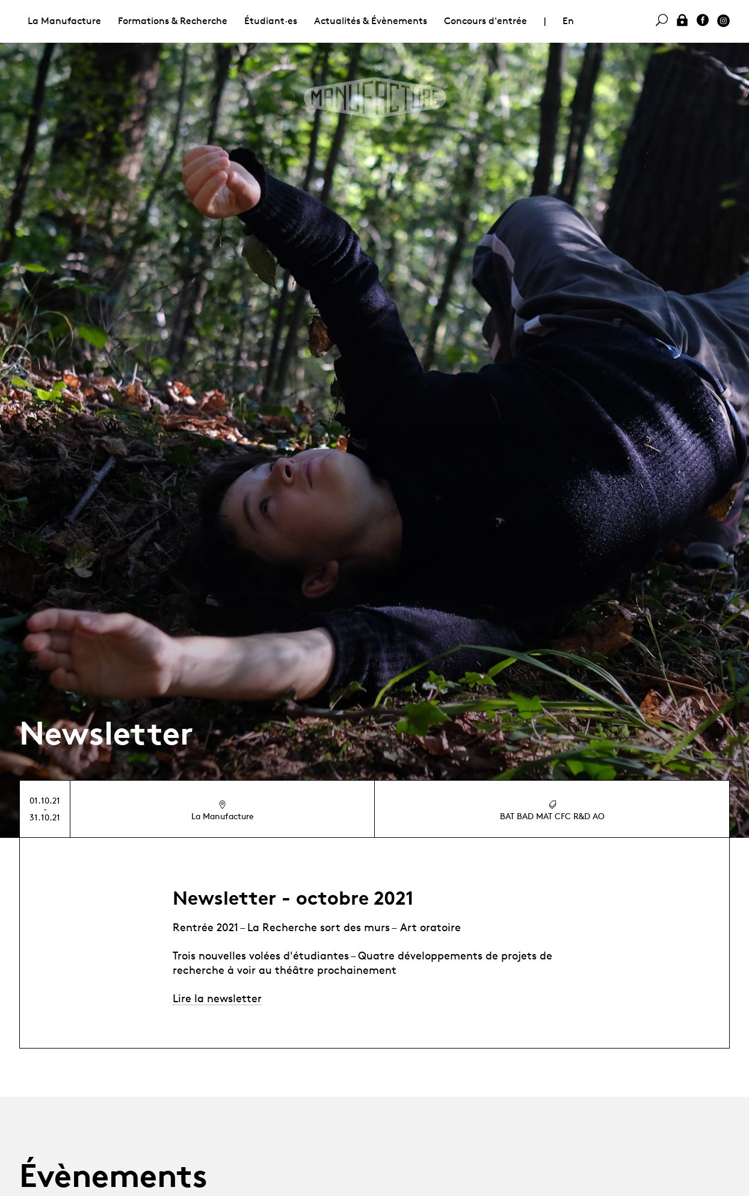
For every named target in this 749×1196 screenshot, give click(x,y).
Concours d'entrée (485, 20)
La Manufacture (64, 20)
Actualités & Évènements (370, 20)
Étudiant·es (270, 20)
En (568, 20)
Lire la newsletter (217, 998)
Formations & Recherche (172, 20)
